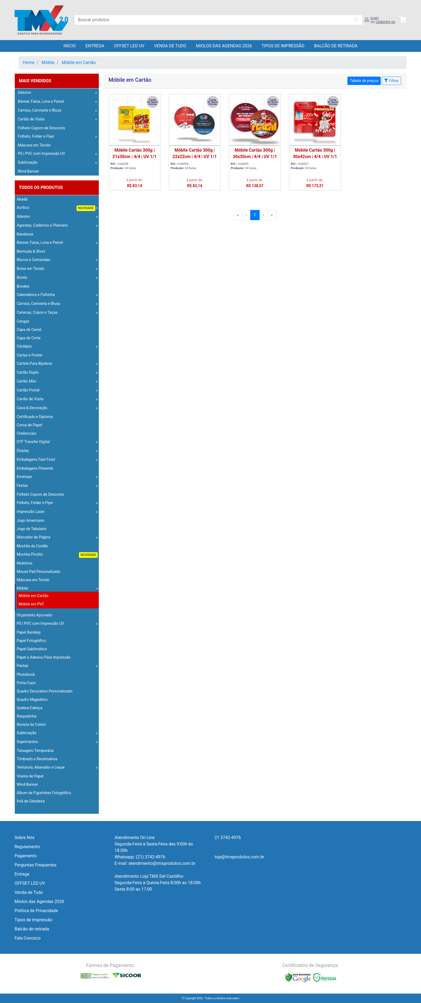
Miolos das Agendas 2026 (224, 45)
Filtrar (391, 80)
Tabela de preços (364, 80)
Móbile (48, 62)
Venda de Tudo (170, 45)
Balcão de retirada (31, 928)
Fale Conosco (27, 938)
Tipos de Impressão (283, 45)
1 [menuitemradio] (255, 214)
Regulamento (27, 846)
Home (28, 62)
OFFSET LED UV (129, 45)
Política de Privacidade (36, 910)
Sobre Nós (24, 837)
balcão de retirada (336, 45)
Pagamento (25, 855)
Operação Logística (32, 809)
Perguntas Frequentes (35, 865)
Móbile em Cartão (79, 62)
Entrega (94, 45)
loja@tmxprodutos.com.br (239, 856)
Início (69, 45)
